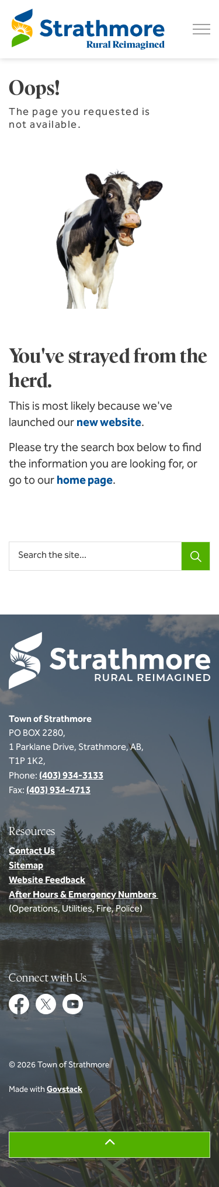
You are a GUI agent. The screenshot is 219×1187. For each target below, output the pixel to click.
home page (85, 481)
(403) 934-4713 (58, 791)
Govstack (64, 1090)
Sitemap (26, 866)
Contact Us (32, 851)
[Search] (195, 556)
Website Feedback (47, 881)
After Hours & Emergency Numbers (83, 895)
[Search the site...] (109, 556)
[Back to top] (109, 1145)
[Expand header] (201, 29)
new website (109, 423)
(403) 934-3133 (71, 776)
